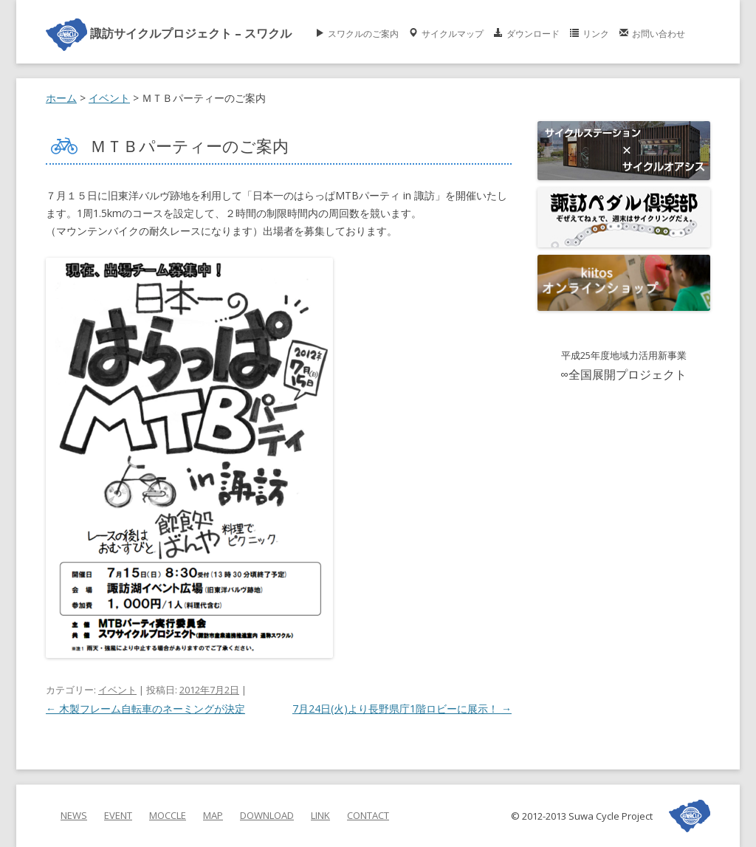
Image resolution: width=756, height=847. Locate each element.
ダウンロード (533, 32)
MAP (213, 815)
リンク (596, 32)
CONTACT (368, 815)
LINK (320, 815)
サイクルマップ (453, 32)
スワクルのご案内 (363, 32)
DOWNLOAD (267, 815)
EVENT (118, 815)
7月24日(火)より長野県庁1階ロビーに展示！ (402, 709)
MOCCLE (167, 815)
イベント (117, 689)
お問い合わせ (658, 32)
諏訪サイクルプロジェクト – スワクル (169, 33)
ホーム (61, 98)
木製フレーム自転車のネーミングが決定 (145, 709)
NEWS (74, 815)
